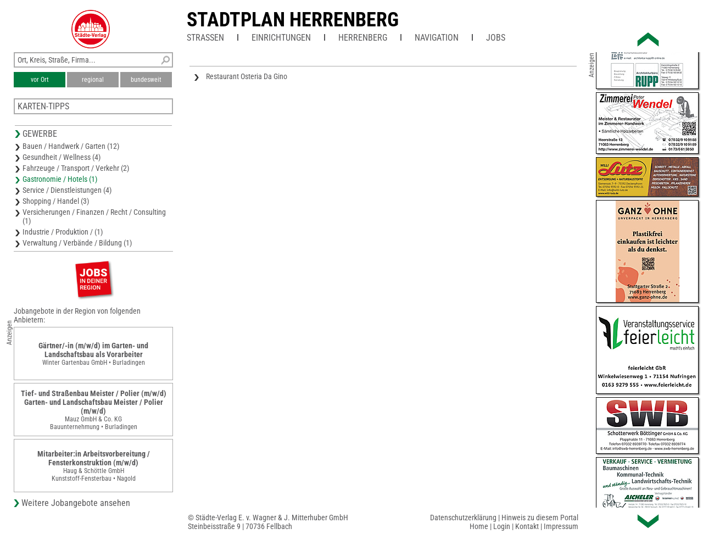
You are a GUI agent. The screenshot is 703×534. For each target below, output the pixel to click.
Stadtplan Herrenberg (293, 19)
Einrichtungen (281, 37)
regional (93, 80)
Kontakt (527, 526)
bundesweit (146, 80)
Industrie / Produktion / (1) (63, 231)
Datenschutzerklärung (463, 517)
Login (501, 526)
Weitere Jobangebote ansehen (75, 503)
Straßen (205, 37)
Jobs (495, 37)
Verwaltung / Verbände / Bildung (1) (77, 242)
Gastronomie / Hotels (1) (60, 179)
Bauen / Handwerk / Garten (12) (71, 146)
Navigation (437, 37)
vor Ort (40, 80)
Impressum (561, 526)
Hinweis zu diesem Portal (539, 517)
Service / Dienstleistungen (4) (67, 190)
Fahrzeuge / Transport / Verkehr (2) (76, 168)
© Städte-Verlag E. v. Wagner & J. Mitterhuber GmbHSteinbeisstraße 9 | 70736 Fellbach (268, 522)
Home (479, 526)
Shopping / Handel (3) (56, 201)
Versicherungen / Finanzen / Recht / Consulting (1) (94, 216)
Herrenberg (362, 37)
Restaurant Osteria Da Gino (246, 76)
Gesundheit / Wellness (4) (62, 157)
